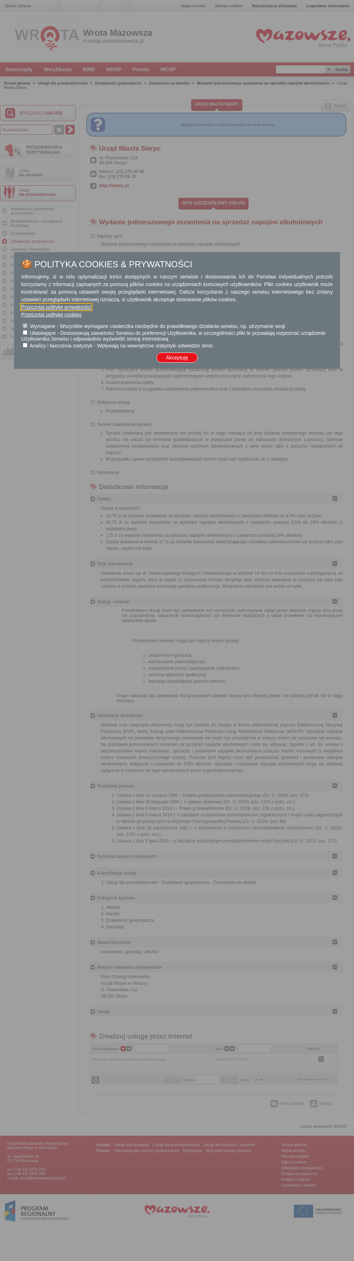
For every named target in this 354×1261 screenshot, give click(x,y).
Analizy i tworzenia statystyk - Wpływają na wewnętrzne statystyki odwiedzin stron (121, 346)
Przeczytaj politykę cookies (51, 315)
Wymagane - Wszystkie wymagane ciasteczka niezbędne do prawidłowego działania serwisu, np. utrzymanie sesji (157, 326)
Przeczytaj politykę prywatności (56, 307)
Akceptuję (177, 357)
